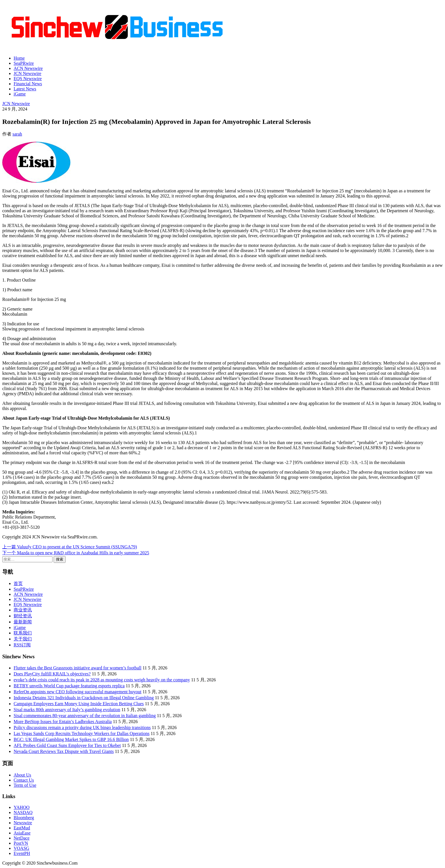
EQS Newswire (28, 78)
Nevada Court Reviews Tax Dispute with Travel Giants (64, 751)
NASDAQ (23, 812)
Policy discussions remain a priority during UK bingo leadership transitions (82, 727)
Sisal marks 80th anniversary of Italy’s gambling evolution (67, 709)
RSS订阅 (22, 644)
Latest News (25, 88)
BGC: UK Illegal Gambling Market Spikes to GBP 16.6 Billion (71, 739)
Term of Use (25, 785)
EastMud (22, 827)
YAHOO (22, 807)
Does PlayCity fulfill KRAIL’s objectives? (52, 673)
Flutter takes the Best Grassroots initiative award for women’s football (77, 667)
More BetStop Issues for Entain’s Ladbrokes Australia (63, 721)
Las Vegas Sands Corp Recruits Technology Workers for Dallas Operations (82, 733)
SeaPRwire (24, 63)
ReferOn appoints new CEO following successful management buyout (77, 691)
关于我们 (23, 638)
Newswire (23, 822)
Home (19, 58)
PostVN (21, 843)
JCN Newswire (27, 73)
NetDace (22, 838)
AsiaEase (22, 832)
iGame (20, 93)
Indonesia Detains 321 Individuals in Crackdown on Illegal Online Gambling (84, 697)
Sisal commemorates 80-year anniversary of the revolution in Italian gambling (85, 715)
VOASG (21, 848)
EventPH (22, 853)
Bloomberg (24, 817)
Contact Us (24, 780)
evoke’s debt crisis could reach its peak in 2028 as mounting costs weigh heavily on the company (102, 679)
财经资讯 (23, 615)
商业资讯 (23, 609)
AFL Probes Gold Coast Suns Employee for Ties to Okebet (67, 745)
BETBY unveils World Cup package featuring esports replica (69, 685)
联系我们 (23, 632)
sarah (17, 134)
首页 (18, 583)
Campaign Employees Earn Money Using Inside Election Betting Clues (79, 703)
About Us (22, 775)
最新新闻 (23, 621)
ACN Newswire (28, 68)
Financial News (28, 83)
